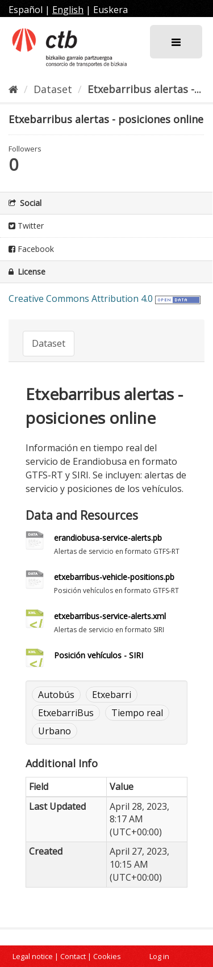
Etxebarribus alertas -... (144, 89)
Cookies (107, 956)
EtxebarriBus (66, 713)
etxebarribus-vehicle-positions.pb (114, 576)
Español (26, 9)
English (67, 9)
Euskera (110, 9)
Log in (159, 956)
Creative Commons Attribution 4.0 (81, 298)
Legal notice (32, 956)
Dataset (53, 89)
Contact (73, 956)
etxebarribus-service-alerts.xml (110, 616)
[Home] (13, 89)
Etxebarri (111, 694)
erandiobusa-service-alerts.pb (108, 537)
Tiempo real (137, 713)
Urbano (54, 731)
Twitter (26, 225)
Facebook (31, 248)
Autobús (56, 694)
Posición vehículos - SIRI (98, 655)
